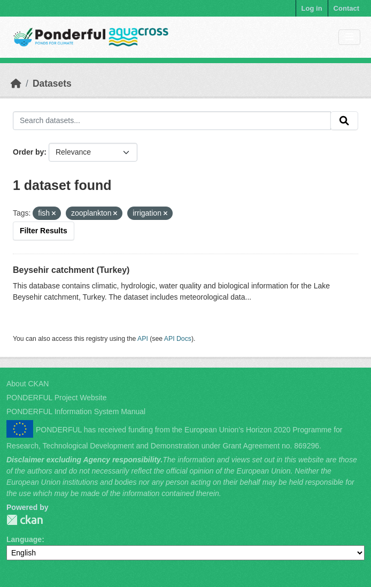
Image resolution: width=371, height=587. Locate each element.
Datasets (52, 83)
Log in (312, 8)
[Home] (16, 83)
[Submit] (344, 121)
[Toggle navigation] (349, 37)
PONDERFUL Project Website (56, 397)
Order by (28, 152)
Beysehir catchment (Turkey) (71, 270)
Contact (346, 8)
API (142, 338)
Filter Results (43, 230)
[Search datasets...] (172, 121)
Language (24, 539)
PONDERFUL (24, 519)
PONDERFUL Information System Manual (75, 411)
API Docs (177, 338)
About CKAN (27, 383)
